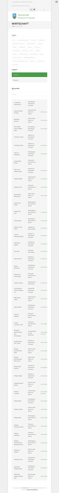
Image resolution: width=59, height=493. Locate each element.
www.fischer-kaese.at (46, 258)
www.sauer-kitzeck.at (46, 170)
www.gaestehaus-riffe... (46, 178)
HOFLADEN (24, 50)
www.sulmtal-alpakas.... (47, 187)
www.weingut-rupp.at (46, 401)
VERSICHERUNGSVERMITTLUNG (20, 61)
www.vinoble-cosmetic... (47, 323)
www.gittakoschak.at (46, 367)
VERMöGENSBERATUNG (29, 57)
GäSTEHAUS (37, 47)
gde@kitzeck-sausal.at (27, 1)
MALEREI (15, 54)
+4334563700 (17, 1)
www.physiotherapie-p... (47, 283)
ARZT (14, 40)
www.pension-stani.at (46, 212)
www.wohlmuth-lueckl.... (47, 459)
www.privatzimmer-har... (47, 220)
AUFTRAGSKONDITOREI (23, 40)
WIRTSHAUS (16, 64)
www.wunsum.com (45, 120)
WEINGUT (32, 61)
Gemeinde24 (25, 488)
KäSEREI (38, 50)
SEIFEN (41, 54)
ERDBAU (15, 47)
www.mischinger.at (45, 267)
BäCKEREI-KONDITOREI (18, 43)
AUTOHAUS (33, 40)
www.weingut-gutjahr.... (46, 375)
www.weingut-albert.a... (46, 342)
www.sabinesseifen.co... (46, 307)
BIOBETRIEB (41, 40)
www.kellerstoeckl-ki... (46, 243)
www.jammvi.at (44, 235)
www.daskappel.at (45, 128)
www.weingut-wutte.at (46, 426)
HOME (13, 26)
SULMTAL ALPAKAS (17, 57)
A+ (31, 9)
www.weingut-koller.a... (46, 350)
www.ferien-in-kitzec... (46, 145)
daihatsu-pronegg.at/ (46, 112)
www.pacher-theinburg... (47, 290)
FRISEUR (30, 47)
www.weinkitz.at (45, 451)
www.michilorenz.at (45, 195)
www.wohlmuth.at (45, 434)
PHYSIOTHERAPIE (23, 54)
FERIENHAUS (22, 47)
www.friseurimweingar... (47, 153)
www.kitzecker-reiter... (46, 384)
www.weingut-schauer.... (47, 409)
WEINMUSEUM (40, 61)
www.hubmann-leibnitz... (47, 228)
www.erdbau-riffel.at (46, 298)
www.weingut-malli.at (46, 476)
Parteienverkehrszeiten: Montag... (21, 5)
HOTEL (31, 50)
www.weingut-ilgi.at (46, 442)
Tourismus (15, 80)
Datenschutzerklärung (32, 489)
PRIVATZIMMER (33, 54)
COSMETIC (40, 43)
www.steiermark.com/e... (47, 467)
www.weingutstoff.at (46, 417)
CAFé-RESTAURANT (30, 43)
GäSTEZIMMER (16, 50)
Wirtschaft (16, 74)
